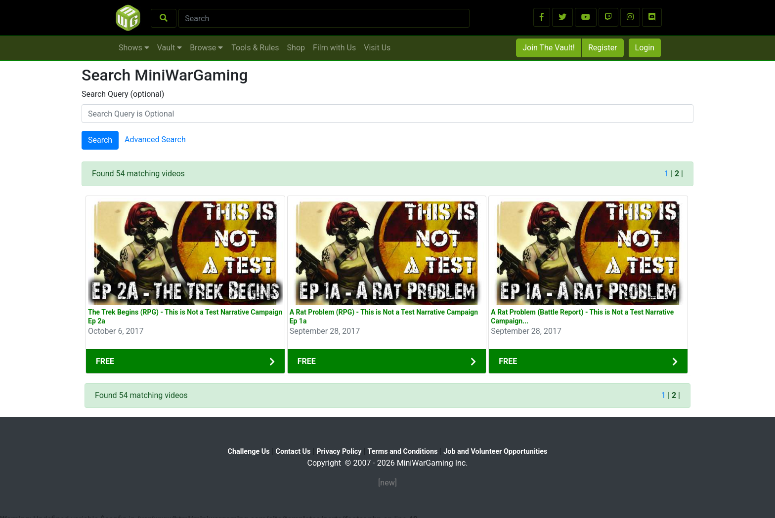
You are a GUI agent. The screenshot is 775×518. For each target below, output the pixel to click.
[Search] (324, 18)
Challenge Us (249, 451)
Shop (296, 47)
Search (100, 140)
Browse (206, 47)
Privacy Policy (338, 451)
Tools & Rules (255, 47)
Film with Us (334, 47)
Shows (134, 47)
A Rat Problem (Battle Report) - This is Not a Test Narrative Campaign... (582, 316)
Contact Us (293, 451)
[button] (541, 17)
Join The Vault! (548, 47)
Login (644, 47)
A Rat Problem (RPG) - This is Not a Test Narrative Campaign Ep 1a (384, 316)
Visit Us (377, 47)
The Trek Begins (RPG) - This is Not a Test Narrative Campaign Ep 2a (185, 316)
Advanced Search (155, 140)
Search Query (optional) (123, 94)
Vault (169, 47)
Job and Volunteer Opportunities (495, 451)
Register (602, 47)
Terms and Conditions (402, 451)
